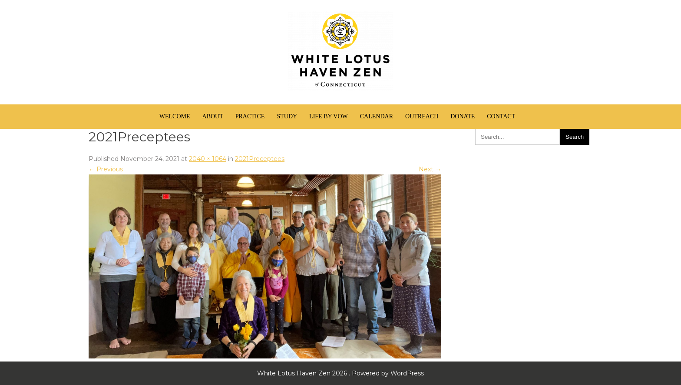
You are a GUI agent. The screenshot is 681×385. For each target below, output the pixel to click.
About (212, 116)
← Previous (106, 169)
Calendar (376, 116)
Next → (430, 169)
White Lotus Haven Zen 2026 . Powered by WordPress (340, 373)
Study (287, 116)
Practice (250, 116)
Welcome (174, 116)
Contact (501, 116)
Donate (462, 116)
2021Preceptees (259, 159)
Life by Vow (328, 116)
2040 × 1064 (207, 159)
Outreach (421, 116)
